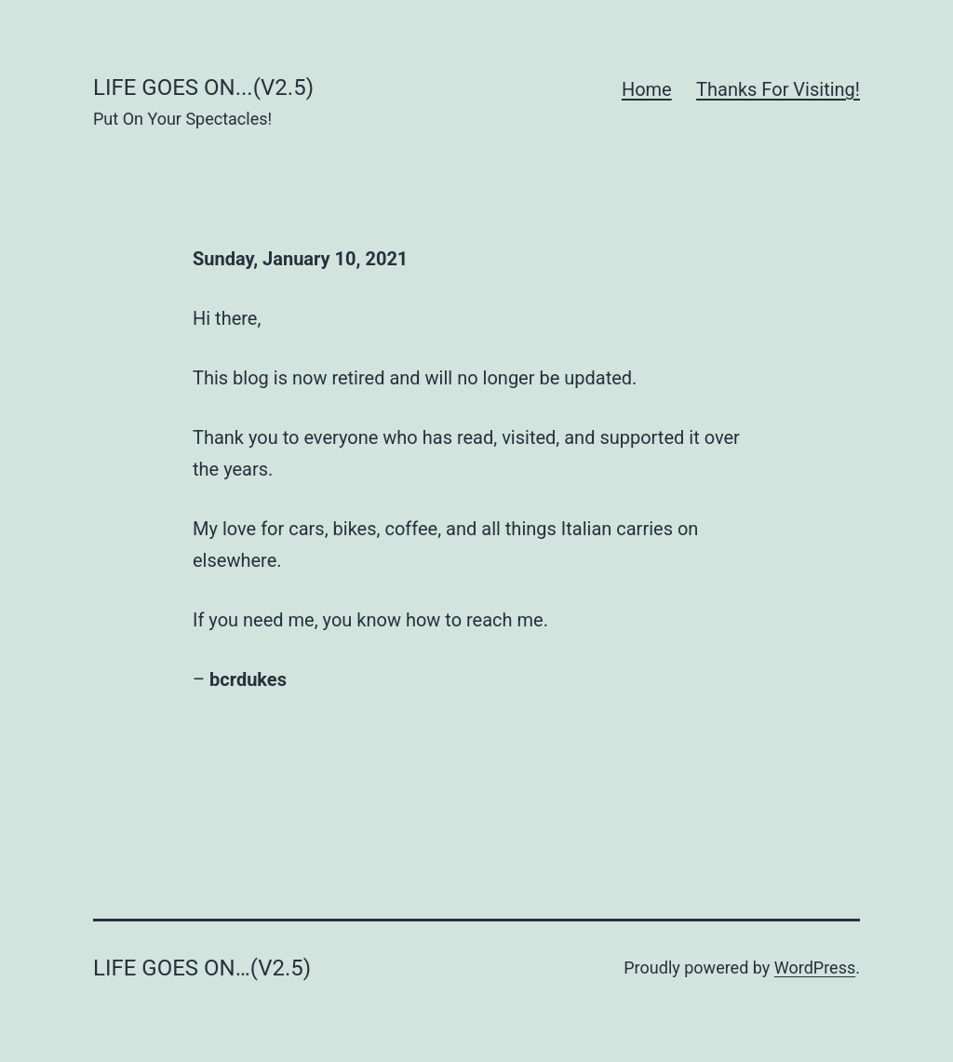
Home (647, 89)
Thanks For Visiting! (778, 89)
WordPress (814, 967)
